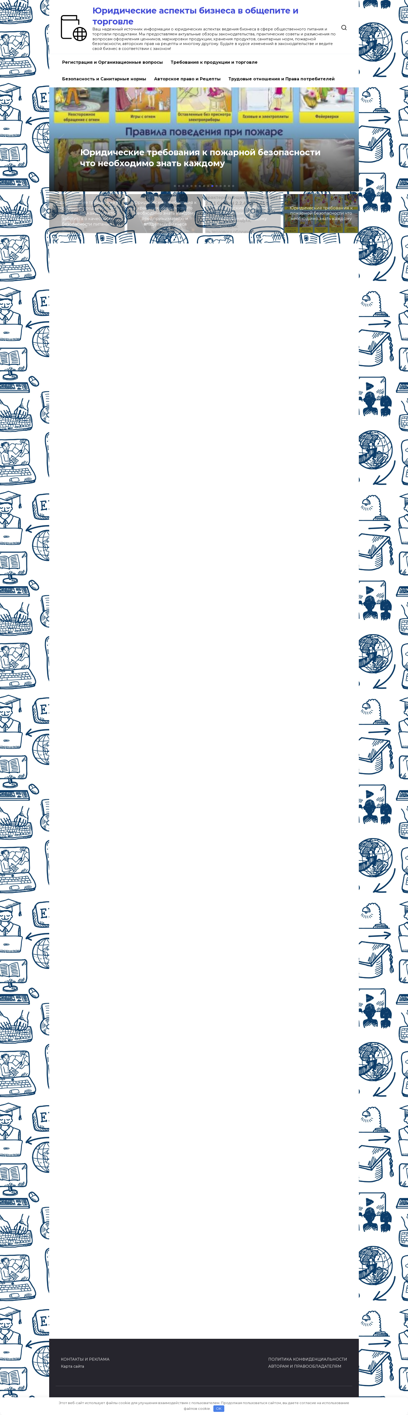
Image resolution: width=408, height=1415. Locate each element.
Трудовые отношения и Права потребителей (281, 78)
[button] (175, 186)
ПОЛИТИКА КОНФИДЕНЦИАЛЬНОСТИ (307, 1359)
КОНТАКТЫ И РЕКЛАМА (85, 1359)
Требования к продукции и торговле (214, 62)
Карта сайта (72, 1366)
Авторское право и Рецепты (187, 78)
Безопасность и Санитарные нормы (104, 78)
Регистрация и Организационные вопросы (112, 62)
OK (218, 1408)
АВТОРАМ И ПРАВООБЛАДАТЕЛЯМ (304, 1366)
